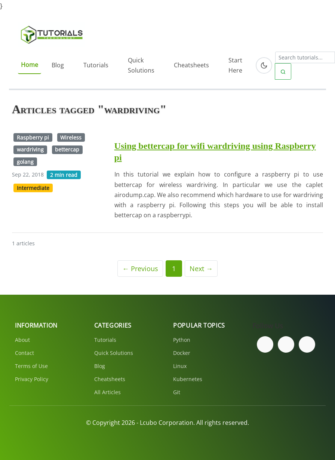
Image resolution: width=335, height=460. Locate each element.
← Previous (140, 268)
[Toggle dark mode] (264, 65)
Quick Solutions (141, 65)
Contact (24, 352)
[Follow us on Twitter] (286, 344)
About (22, 339)
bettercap (67, 149)
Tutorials (95, 65)
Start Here (235, 65)
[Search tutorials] (305, 57)
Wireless (71, 137)
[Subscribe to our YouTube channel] (307, 344)
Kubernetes (187, 379)
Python (181, 339)
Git (176, 392)
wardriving (30, 149)
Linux (180, 365)
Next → (201, 268)
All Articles (107, 392)
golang (25, 161)
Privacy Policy (31, 379)
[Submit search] (283, 71)
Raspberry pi (33, 137)
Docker (181, 352)
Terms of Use (31, 365)
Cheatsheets (191, 65)
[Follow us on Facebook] (265, 344)
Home (29, 65)
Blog (58, 65)
